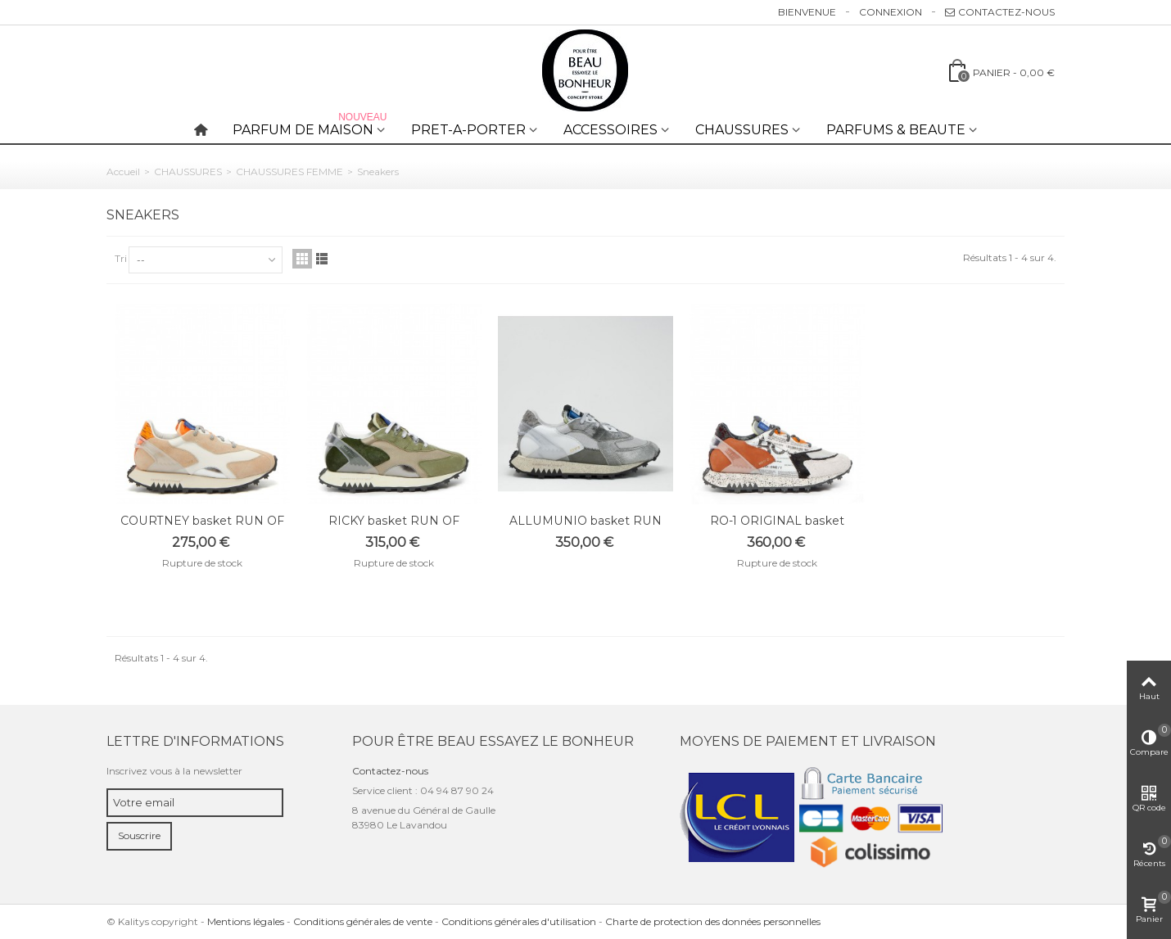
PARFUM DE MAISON (311, 126)
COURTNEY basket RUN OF (202, 520)
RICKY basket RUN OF (393, 520)
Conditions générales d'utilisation (518, 921)
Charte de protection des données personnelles (713, 921)
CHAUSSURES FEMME (289, 171)
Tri (121, 258)
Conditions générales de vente (362, 921)
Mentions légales (245, 921)
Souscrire (139, 835)
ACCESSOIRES (610, 130)
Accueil (123, 171)
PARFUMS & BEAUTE (895, 130)
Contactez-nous (1000, 12)
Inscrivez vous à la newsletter (174, 771)
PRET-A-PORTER (468, 130)
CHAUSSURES (742, 130)
